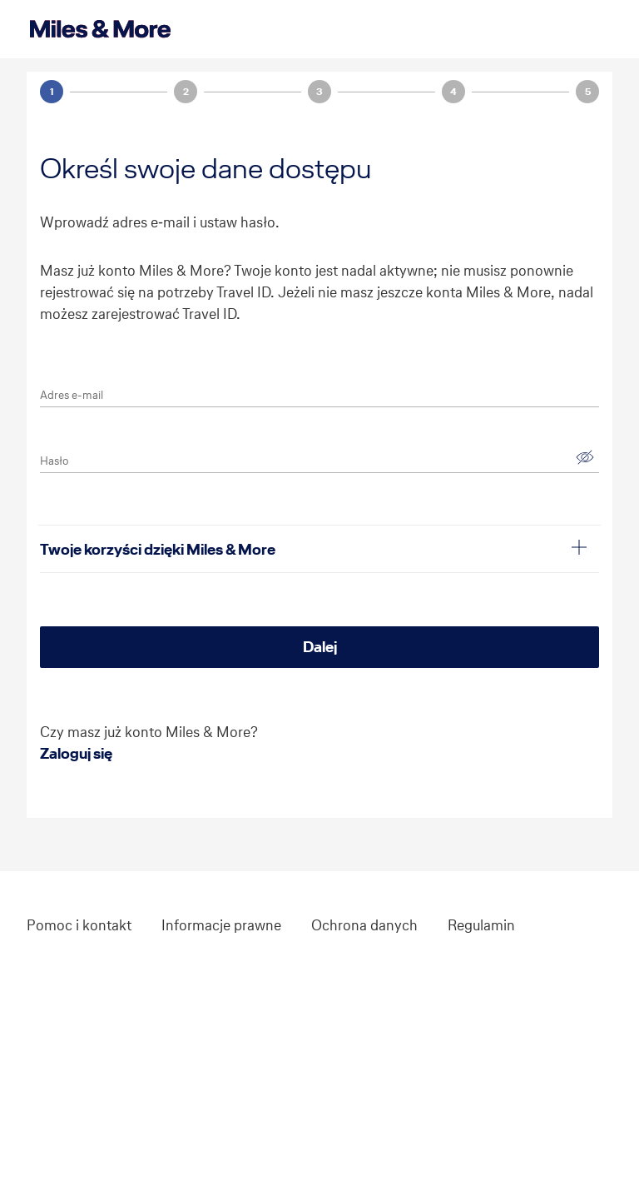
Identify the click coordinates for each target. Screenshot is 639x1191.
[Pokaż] (585, 457)
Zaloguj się (76, 753)
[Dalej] (319, 647)
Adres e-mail (71, 395)
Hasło (54, 461)
